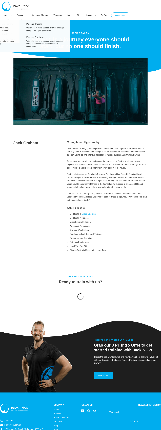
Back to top (154, 412)
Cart (104, 15)
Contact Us (91, 15)
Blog (79, 15)
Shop (69, 15)
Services (20, 15)
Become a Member (39, 15)
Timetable (57, 15)
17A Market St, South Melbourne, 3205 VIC (21, 407)
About (7, 15)
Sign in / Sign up (120, 15)
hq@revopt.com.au (10, 403)
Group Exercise (89, 214)
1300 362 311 (8, 398)
